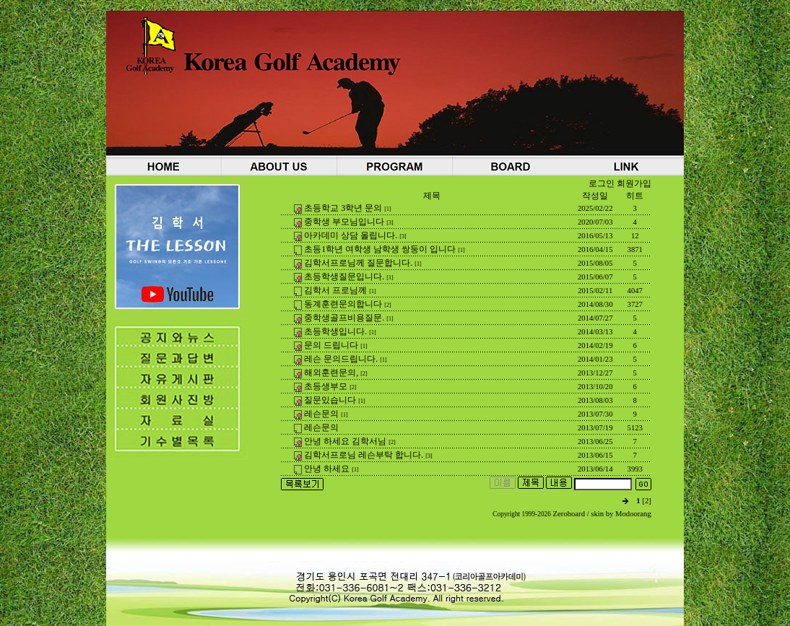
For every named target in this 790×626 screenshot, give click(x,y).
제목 (431, 196)
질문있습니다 (330, 400)
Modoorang (633, 514)
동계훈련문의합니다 (343, 304)
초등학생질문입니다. (344, 276)
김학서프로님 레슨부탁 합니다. (363, 455)
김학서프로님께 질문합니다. (358, 263)
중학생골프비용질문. (344, 318)
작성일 (595, 196)
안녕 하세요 (327, 469)
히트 (634, 196)
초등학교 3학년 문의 (343, 208)
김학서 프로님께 (335, 290)
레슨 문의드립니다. (341, 359)
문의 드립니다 (331, 345)
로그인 (602, 183)
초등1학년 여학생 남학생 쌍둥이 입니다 (380, 249)
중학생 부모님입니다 (344, 222)
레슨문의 (321, 414)
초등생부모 (325, 386)
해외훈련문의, (331, 373)
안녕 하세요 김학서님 (345, 441)
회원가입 (634, 183)
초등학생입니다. (335, 331)
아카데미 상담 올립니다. (350, 235)
